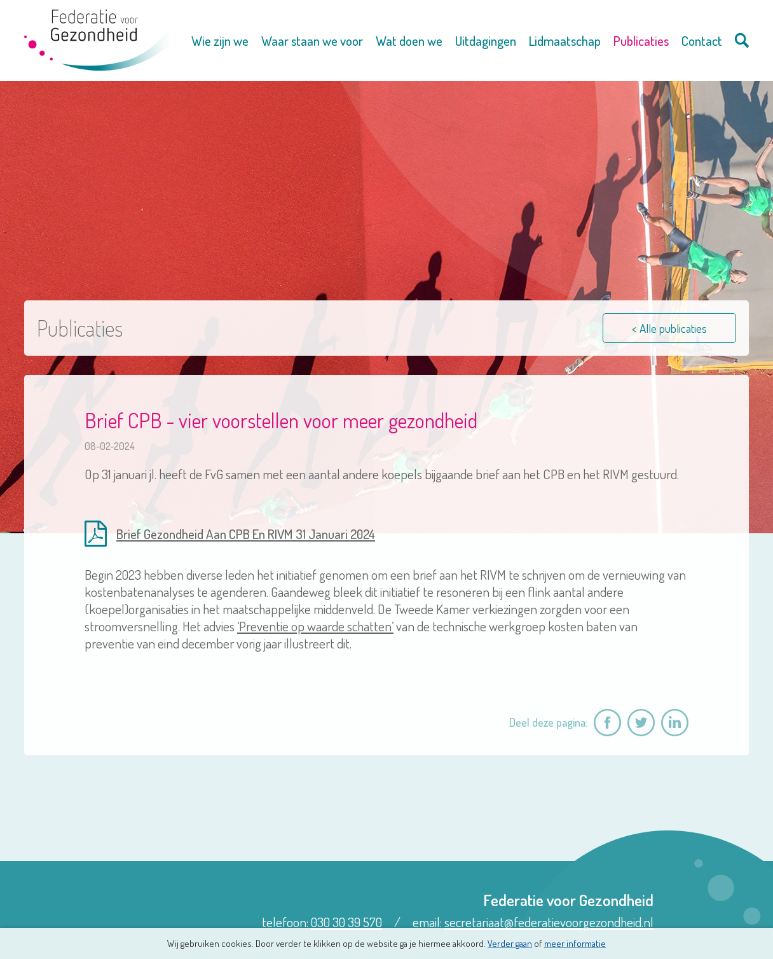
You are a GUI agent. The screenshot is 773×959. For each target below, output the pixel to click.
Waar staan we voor (312, 40)
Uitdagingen (485, 40)
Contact (701, 40)
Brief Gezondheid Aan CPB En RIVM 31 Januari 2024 (245, 533)
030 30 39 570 (346, 921)
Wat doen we (409, 40)
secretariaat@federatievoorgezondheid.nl (548, 921)
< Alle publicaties (669, 328)
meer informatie (575, 943)
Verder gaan (510, 943)
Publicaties (641, 40)
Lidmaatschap (565, 40)
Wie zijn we (220, 40)
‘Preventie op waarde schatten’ (315, 625)
